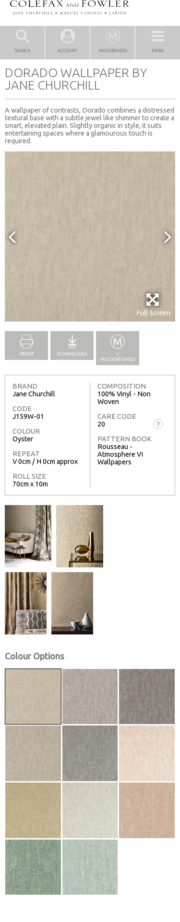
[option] (90, 236)
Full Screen (153, 304)
